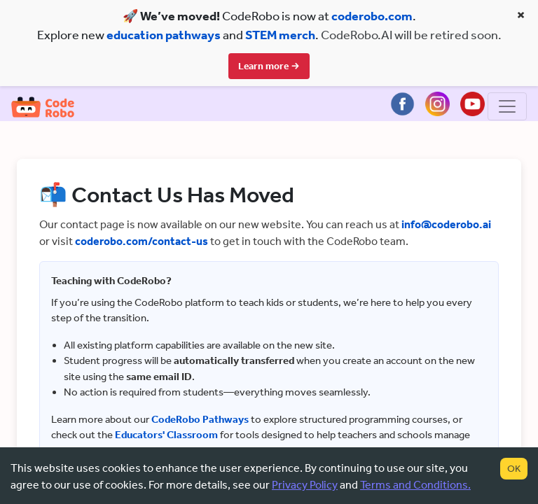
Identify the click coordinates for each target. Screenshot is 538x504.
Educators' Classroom (166, 436)
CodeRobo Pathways (200, 420)
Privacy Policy (305, 484)
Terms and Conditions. (415, 484)
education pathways (163, 35)
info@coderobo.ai (446, 225)
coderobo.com (372, 16)
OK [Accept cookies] (513, 469)
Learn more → (269, 66)
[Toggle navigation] (507, 108)
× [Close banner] (520, 15)
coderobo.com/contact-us (141, 242)
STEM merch (280, 35)
